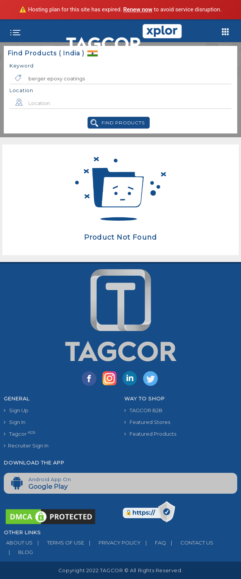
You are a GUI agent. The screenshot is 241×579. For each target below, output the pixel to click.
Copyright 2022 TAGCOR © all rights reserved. (120, 570)
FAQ (153, 543)
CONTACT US (189, 543)
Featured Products (150, 434)
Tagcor (19, 433)
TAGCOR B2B (143, 410)
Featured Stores (147, 422)
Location (21, 90)
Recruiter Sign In (26, 445)
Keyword (21, 66)
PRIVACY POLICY (112, 543)
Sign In (14, 422)
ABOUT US (18, 543)
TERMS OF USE (58, 543)
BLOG (18, 552)
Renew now (137, 9)
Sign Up (16, 410)
